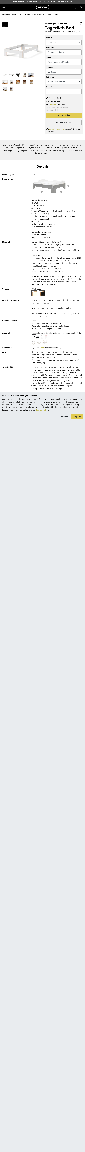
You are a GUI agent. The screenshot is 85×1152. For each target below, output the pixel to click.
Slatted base (50, 77)
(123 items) (46, 14)
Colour (48, 57)
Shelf (42, 347)
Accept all (76, 416)
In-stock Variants (63, 122)
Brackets (49, 67)
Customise (63, 416)
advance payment (56, 129)
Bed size (49, 37)
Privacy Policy (42, 410)
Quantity (49, 87)
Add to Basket (64, 115)
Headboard (50, 47)
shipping (52, 104)
